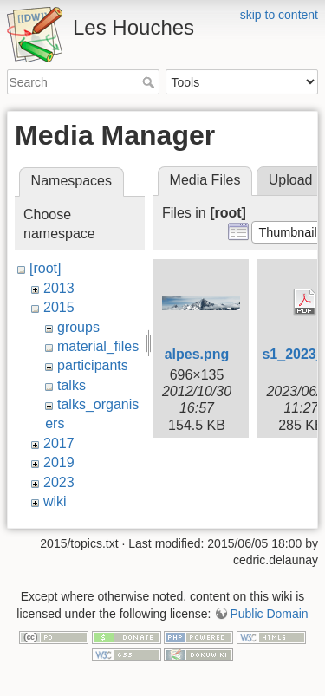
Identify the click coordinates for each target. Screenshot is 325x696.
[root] (45, 268)
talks (71, 385)
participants (92, 365)
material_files (98, 346)
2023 (59, 482)
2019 (59, 462)
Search (150, 82)
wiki (55, 501)
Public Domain (269, 605)
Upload (291, 179)
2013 (59, 288)
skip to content (279, 15)
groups (78, 327)
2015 (59, 307)
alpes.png (197, 354)
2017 (59, 443)
